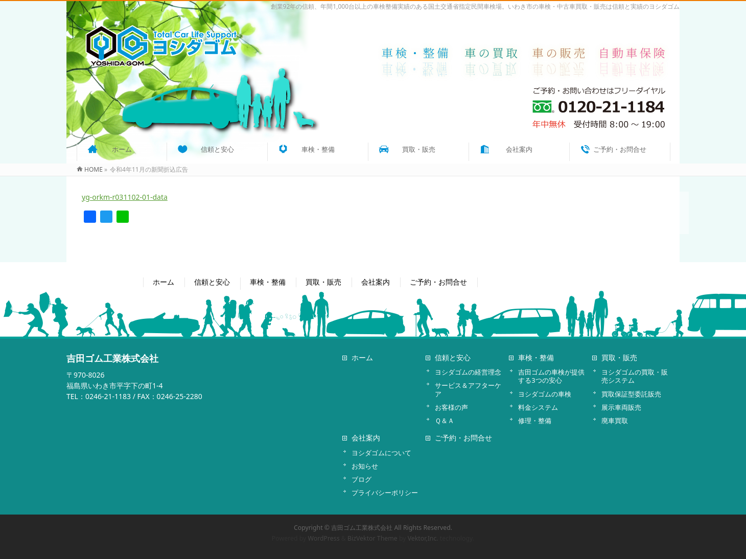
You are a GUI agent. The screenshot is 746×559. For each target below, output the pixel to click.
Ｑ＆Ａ (444, 420)
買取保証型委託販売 (631, 394)
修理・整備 (534, 420)
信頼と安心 (212, 282)
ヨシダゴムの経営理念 (468, 372)
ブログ (361, 479)
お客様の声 (451, 407)
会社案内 (375, 282)
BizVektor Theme (372, 538)
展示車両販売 (621, 407)
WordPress (324, 538)
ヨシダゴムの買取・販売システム (634, 376)
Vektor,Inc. (423, 538)
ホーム (163, 282)
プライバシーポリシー (385, 492)
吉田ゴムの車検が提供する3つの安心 (551, 376)
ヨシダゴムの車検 (544, 394)
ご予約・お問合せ (438, 282)
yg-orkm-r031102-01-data (125, 197)
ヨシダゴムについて (381, 452)
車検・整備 (268, 282)
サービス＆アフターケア (468, 389)
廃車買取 (614, 420)
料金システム (538, 407)
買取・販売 (323, 282)
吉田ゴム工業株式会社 (361, 527)
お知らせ (365, 466)
